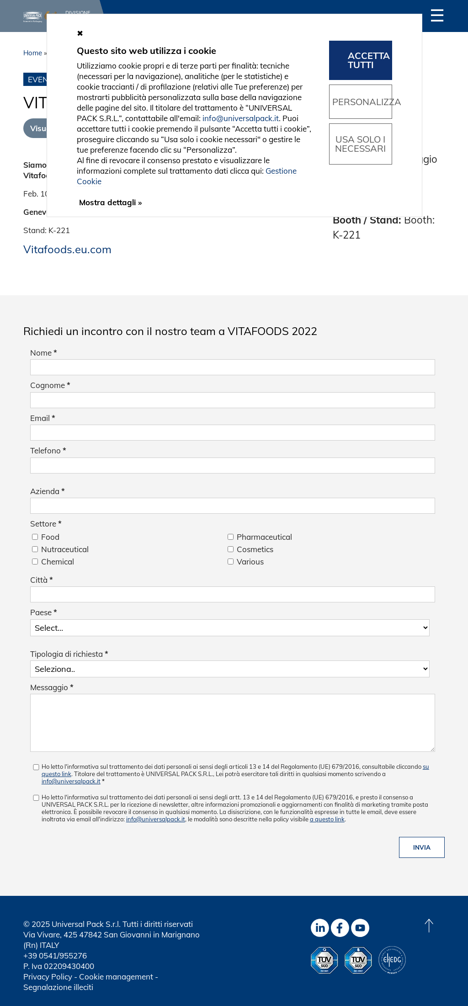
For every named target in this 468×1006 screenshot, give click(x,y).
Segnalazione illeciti (58, 987)
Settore (46, 523)
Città (41, 580)
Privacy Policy (47, 976)
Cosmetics (255, 549)
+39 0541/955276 (55, 955)
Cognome (50, 385)
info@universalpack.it (71, 781)
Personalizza (362, 101)
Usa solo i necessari (360, 143)
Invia (422, 847)
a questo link (327, 819)
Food (50, 537)
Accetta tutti (369, 60)
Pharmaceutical (264, 537)
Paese (43, 612)
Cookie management (116, 976)
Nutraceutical (65, 549)
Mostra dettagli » (110, 202)
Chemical (57, 561)
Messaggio (52, 687)
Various (250, 561)
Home (32, 52)
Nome (43, 352)
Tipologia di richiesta (69, 654)
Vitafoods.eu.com (67, 249)
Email (42, 418)
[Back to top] (429, 925)
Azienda (47, 491)
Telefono (48, 450)
